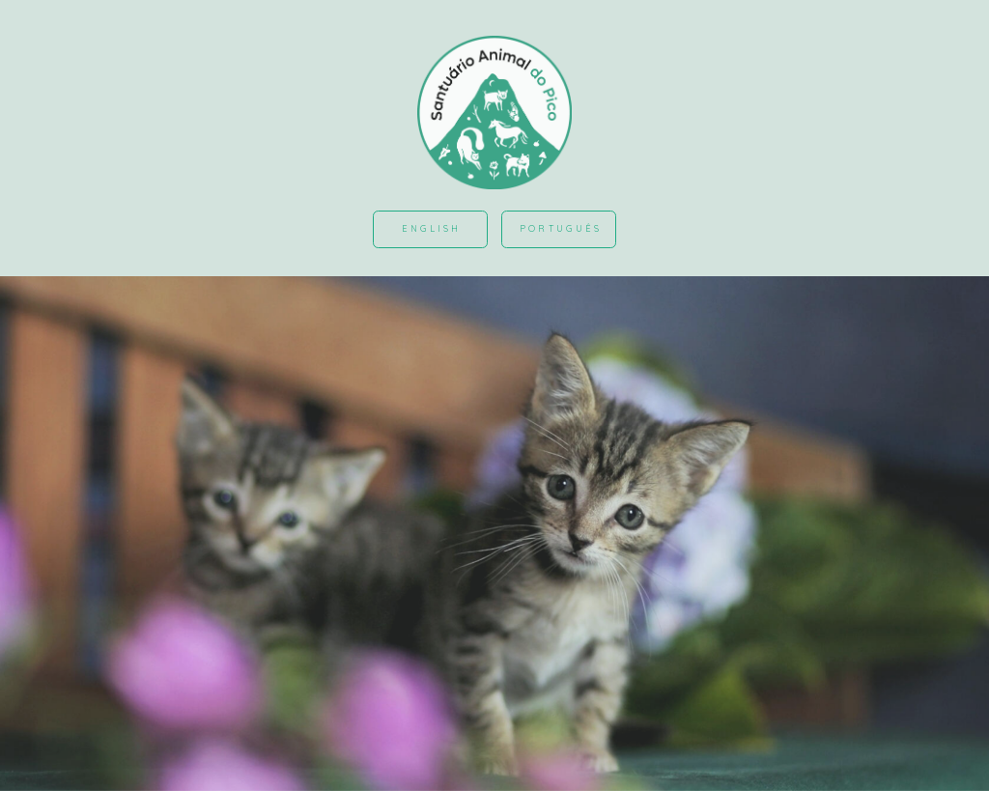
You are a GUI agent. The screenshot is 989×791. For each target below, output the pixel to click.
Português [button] (561, 228)
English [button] (432, 228)
